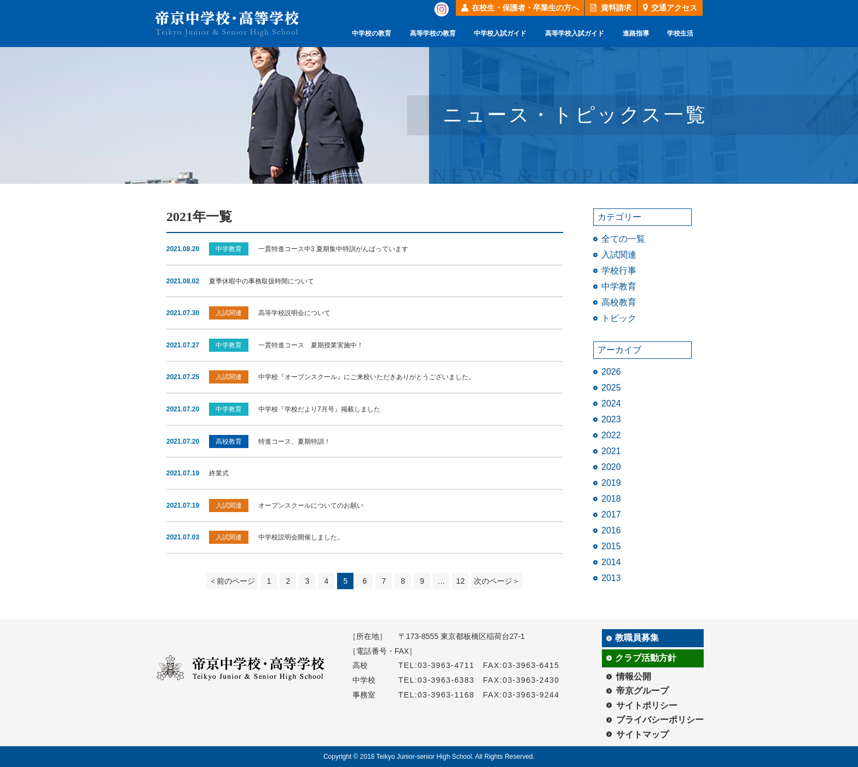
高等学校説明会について (294, 313)
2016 (611, 530)
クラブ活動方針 (645, 658)
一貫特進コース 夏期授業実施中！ (310, 345)
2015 (611, 546)
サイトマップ (642, 734)
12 (460, 581)
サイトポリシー (646, 705)
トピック (618, 318)
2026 (611, 371)
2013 (611, 578)
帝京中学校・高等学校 (227, 24)
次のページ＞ (497, 581)
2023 (611, 419)
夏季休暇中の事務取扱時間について (261, 281)
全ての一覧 (623, 238)
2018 (611, 498)
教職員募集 (637, 637)
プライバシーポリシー (660, 719)
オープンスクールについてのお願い (310, 505)
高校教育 (618, 302)
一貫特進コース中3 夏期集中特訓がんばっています (333, 249)
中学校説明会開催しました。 (301, 537)
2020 (611, 467)
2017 (611, 514)
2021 (611, 451)
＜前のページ (232, 581)
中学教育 (618, 286)
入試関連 (618, 254)
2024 (611, 403)
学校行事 (618, 270)
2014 (611, 562)
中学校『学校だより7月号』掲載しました (319, 409)
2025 (611, 387)
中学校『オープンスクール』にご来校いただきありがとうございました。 (366, 377)
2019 (611, 482)
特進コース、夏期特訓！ (294, 441)
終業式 (219, 473)
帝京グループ (642, 690)
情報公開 (633, 676)
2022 (611, 435)
